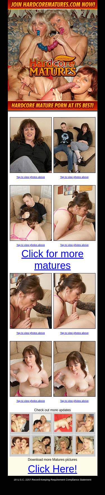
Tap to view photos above (31, 177)
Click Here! (52, 469)
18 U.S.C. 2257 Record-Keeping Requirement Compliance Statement (52, 479)
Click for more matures (52, 259)
